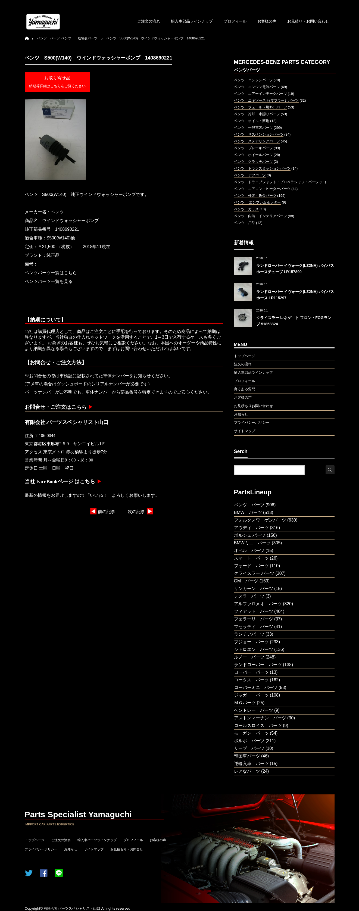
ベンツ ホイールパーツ (253, 155)
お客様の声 (266, 21)
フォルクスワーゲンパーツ (260, 520)
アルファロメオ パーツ (258, 603)
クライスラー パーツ (254, 573)
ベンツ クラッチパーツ (253, 162)
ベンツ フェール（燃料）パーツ (260, 107)
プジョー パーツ (251, 641)
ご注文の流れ (148, 21)
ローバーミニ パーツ (255, 687)
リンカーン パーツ (253, 588)
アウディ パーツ (251, 527)
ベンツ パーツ (249, 505)
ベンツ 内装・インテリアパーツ (260, 216)
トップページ (34, 840)
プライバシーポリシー (41, 849)
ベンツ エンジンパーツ (253, 80)
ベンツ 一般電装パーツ (253, 128)
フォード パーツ (251, 565)
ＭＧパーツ (245, 702)
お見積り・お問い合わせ (308, 21)
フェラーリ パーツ (253, 619)
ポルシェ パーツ (250, 535)
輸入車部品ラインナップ (192, 21)
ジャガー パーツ (251, 695)
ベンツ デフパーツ (250, 175)
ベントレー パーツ (253, 710)
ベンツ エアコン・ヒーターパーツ (262, 189)
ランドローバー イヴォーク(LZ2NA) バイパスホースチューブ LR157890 (295, 268)
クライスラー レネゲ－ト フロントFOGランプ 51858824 (293, 321)
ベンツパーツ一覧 (42, 272)
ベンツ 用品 (244, 223)
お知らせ (70, 849)
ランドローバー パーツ (258, 664)
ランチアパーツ (249, 634)
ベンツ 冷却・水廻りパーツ (257, 114)
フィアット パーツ (253, 611)
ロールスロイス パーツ (258, 725)
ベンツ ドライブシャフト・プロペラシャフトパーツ (276, 182)
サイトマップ (94, 849)
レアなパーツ (247, 771)
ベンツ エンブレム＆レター (257, 202)
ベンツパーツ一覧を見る (49, 281)
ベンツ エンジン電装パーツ (257, 87)
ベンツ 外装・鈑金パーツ (255, 196)
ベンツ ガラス (246, 209)
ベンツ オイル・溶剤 (251, 121)
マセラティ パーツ (253, 626)
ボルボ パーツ (249, 740)
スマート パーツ (251, 558)
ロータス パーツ (251, 680)
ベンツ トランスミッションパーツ (262, 168)
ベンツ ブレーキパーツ (253, 148)
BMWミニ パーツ (252, 543)
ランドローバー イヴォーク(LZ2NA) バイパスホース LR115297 (295, 294)
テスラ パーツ (249, 596)
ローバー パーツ (251, 672)
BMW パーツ (248, 512)
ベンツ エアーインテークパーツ (260, 94)
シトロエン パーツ (253, 649)
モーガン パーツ (251, 733)
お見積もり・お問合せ (126, 849)
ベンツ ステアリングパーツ (257, 141)
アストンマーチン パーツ (260, 718)
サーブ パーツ (249, 748)
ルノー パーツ (249, 657)
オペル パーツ (249, 550)
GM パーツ (246, 581)
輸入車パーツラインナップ (97, 840)
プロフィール (235, 21)
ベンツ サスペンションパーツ (258, 134)
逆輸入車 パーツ (251, 763)
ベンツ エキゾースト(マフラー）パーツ (266, 100)
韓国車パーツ (247, 756)
